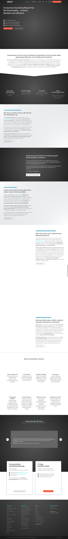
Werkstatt (8, 529)
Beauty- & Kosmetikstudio (11, 514)
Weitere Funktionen (24, 525)
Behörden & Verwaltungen (11, 508)
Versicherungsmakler (10, 511)
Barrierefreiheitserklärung (31, 537)
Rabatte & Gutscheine (25, 521)
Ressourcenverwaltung (25, 519)
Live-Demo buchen (18, 28)
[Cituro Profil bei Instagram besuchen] (58, 537)
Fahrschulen (9, 525)
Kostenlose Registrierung (39, 521)
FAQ (36, 508)
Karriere (36, 513)
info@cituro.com (53, 506)
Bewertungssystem (40, 241)
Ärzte (8, 516)
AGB (12, 537)
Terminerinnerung (24, 514)
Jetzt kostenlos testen (57, 1)
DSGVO (19, 537)
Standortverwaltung (24, 517)
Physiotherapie (9, 517)
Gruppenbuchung (24, 511)
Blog (46, 1)
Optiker (8, 524)
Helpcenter (37, 514)
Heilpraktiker (9, 519)
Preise (40, 1)
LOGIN (50, 1)
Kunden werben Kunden (39, 517)
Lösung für (27, 1)
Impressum (9, 537)
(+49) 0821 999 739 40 (23, 472)
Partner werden (38, 516)
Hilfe (43, 1)
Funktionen (34, 1)
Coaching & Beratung (10, 521)
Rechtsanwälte (9, 522)
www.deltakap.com (36, 443)
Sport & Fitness (9, 527)
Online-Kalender (18, 194)
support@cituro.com (21, 474)
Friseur (8, 513)
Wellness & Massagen (11, 530)
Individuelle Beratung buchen (19, 491)
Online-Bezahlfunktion (25, 513)
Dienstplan (23, 516)
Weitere (8, 532)
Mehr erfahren (8, 141)
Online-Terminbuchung (25, 508)
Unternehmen (9, 506)
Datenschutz (23, 537)
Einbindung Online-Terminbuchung (38, 524)
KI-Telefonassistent (24, 524)
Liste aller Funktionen (25, 528)
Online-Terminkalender (25, 506)
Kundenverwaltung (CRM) (25, 510)
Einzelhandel (9, 510)
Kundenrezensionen (39, 519)
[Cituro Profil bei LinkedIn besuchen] (60, 537)
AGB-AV (15, 537)
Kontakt (36, 511)
